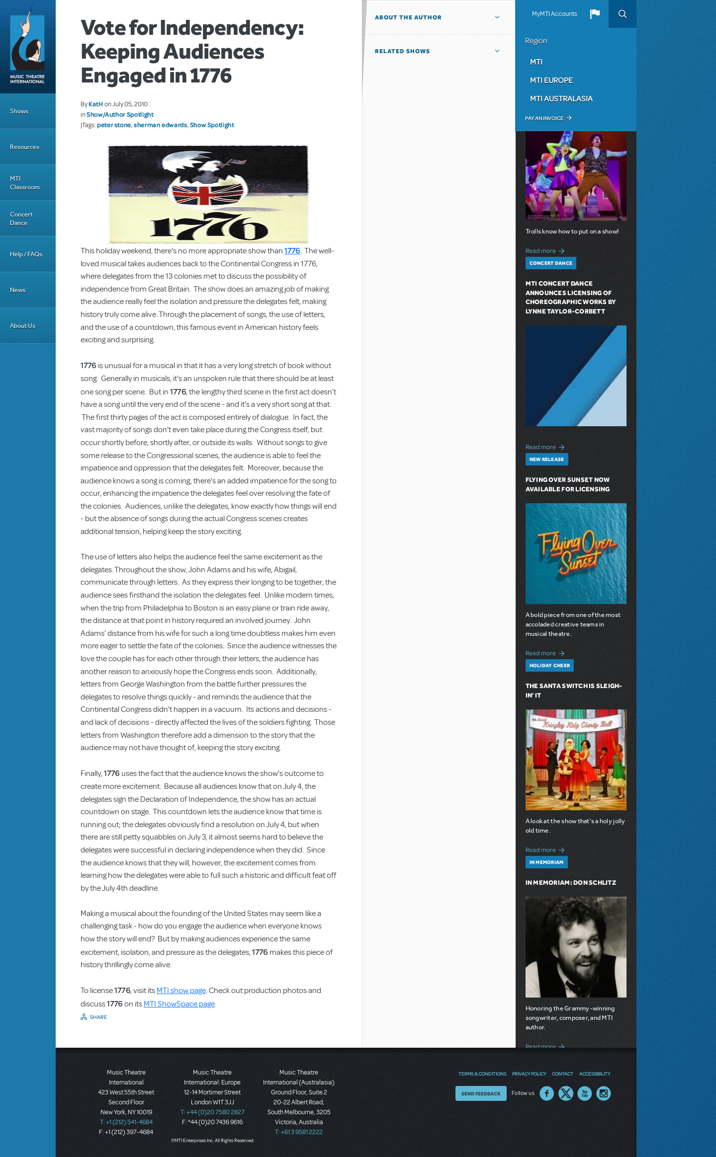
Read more (547, 249)
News (17, 290)
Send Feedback (481, 1093)
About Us (22, 325)
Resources (24, 147)
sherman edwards (160, 125)
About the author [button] (408, 17)
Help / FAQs (26, 254)
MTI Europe (551, 80)
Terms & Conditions (482, 1074)
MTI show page (181, 991)
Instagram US (603, 1093)
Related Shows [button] (402, 51)
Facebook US (546, 1093)
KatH (96, 104)
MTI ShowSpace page (179, 1004)
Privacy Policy (529, 1074)
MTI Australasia (561, 98)
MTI (536, 62)
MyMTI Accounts (554, 14)
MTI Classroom (25, 182)
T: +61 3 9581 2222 (299, 1132)
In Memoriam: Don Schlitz (571, 882)
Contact (562, 1074)
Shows (19, 111)
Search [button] (622, 14)
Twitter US (565, 1093)
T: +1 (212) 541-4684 (126, 1122)
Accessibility (594, 1074)
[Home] (28, 46)
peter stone (114, 125)
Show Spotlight (212, 125)
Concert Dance (21, 218)
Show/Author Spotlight (120, 114)
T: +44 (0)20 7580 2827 (212, 1112)
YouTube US (584, 1093)
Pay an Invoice (544, 118)
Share (98, 1016)
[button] (595, 14)
